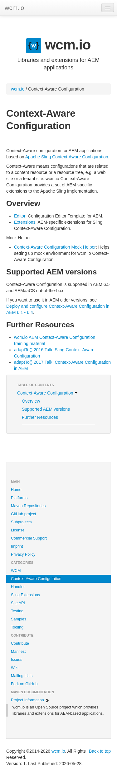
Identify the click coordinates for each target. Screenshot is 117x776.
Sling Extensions (25, 595)
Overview (31, 401)
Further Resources (40, 417)
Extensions (24, 222)
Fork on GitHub (24, 684)
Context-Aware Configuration (47, 392)
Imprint (17, 546)
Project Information (30, 700)
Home (16, 490)
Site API (18, 603)
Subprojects (21, 522)
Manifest (18, 651)
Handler (18, 587)
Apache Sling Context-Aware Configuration (66, 156)
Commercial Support (29, 538)
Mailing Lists (21, 676)
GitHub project (23, 514)
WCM (16, 570)
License (17, 530)
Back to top (100, 751)
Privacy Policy (23, 554)
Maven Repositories (28, 506)
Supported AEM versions (46, 409)
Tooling (17, 627)
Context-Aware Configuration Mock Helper (55, 247)
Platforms (19, 498)
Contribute (20, 643)
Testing (17, 611)
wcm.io (14, 7)
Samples (18, 619)
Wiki (14, 668)
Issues (16, 659)
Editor (20, 215)
